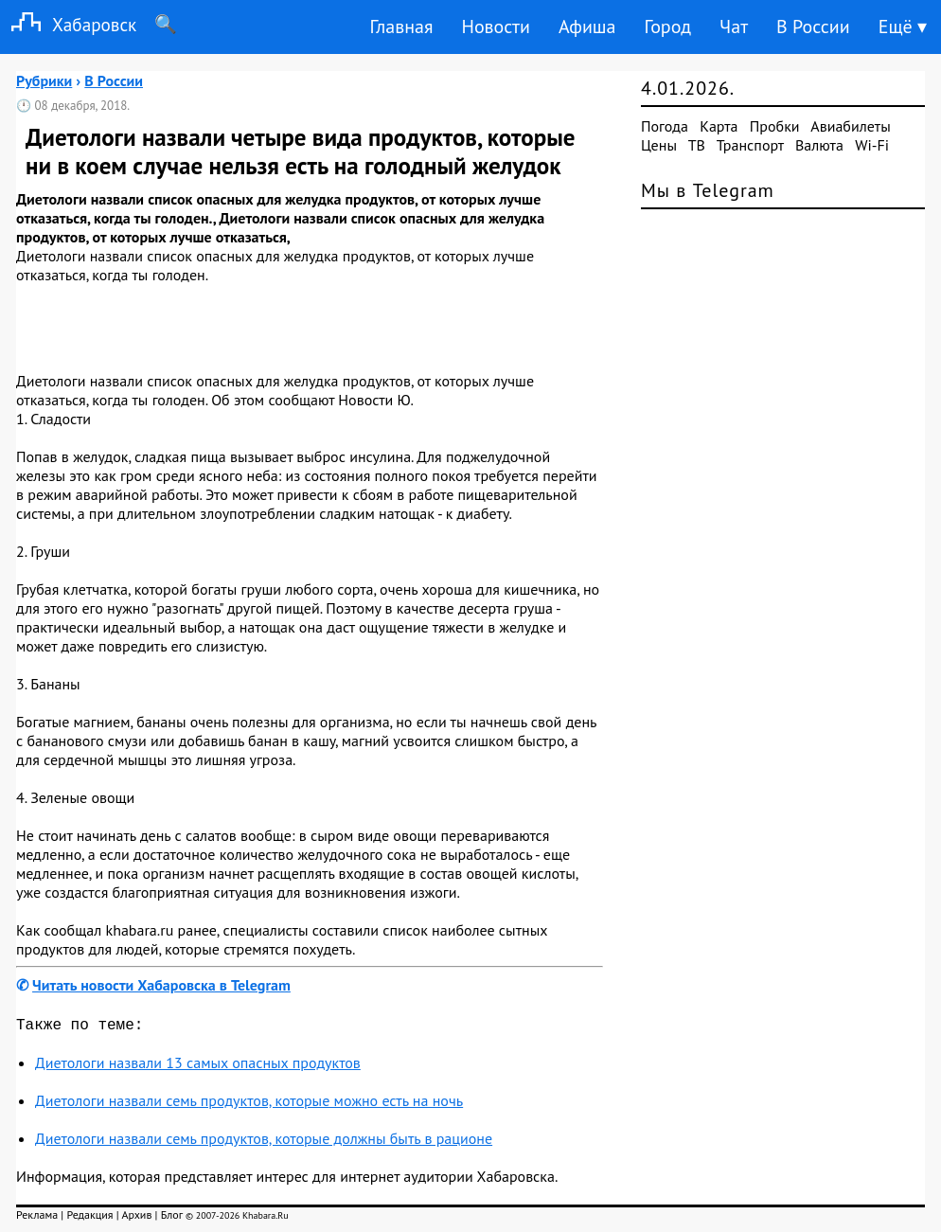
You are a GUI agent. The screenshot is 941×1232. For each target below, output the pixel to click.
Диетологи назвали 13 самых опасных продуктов (198, 1066)
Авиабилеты (850, 125)
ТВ (696, 144)
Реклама (37, 1218)
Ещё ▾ (903, 26)
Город (668, 26)
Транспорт (750, 144)
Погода (664, 125)
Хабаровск (68, 24)
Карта (718, 125)
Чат (733, 26)
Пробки (775, 125)
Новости (495, 26)
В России (813, 26)
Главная (401, 26)
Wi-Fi (872, 144)
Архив (136, 1218)
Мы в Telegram (707, 190)
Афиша (587, 26)
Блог (172, 1218)
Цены (659, 144)
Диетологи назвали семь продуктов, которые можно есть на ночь (249, 1104)
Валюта (819, 144)
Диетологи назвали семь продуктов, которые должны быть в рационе (263, 1142)
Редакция (89, 1218)
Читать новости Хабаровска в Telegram (161, 984)
